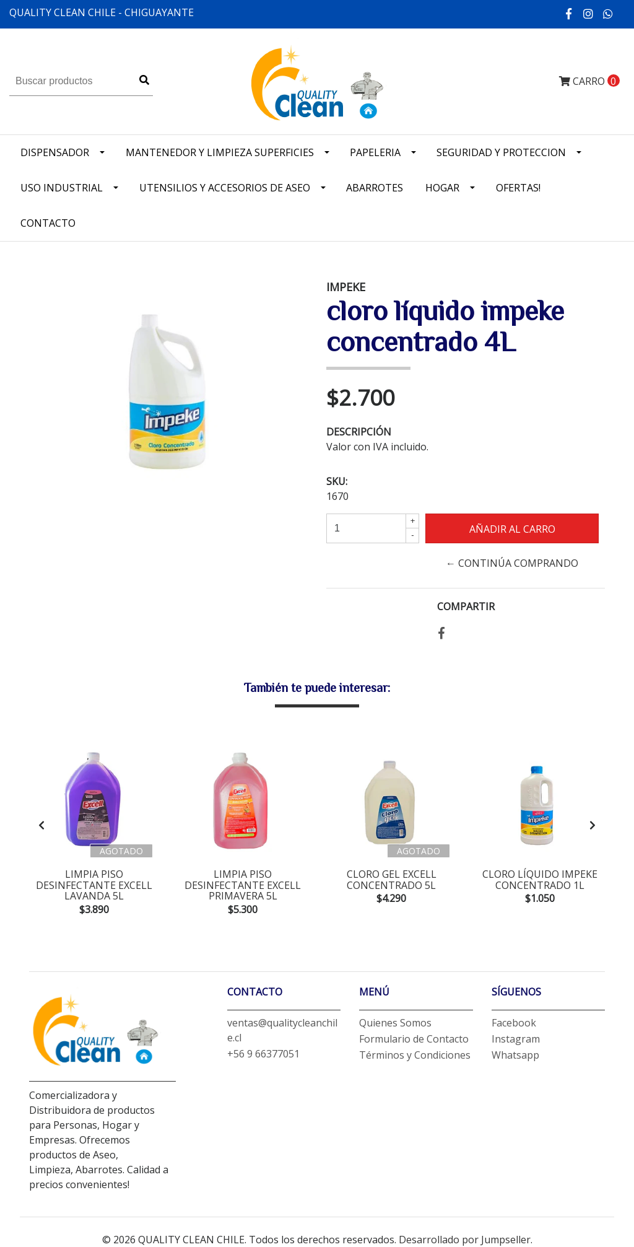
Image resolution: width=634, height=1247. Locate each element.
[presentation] (41, 825)
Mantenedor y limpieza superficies (220, 152)
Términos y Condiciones (415, 1055)
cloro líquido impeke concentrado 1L (539, 879)
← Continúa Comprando (512, 563)
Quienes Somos (395, 1023)
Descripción (358, 432)
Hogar (442, 188)
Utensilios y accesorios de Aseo (224, 188)
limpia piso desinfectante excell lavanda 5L (94, 885)
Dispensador (54, 152)
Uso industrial (61, 188)
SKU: (336, 481)
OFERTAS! (518, 188)
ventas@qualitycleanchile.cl (282, 1030)
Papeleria (375, 152)
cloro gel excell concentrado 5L (391, 879)
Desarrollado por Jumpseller (465, 1239)
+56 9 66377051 (263, 1054)
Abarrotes (374, 188)
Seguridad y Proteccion (501, 152)
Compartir (466, 606)
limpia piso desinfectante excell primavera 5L (243, 885)
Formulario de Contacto (414, 1039)
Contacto (48, 223)
